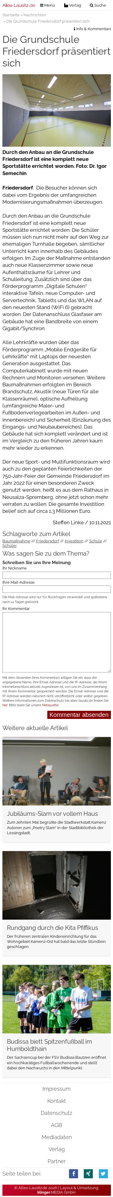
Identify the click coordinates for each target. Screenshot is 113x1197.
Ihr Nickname (14, 568)
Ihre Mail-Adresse (18, 582)
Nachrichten (35, 15)
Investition (74, 541)
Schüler (9, 545)
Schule (95, 541)
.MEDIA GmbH (56, 1192)
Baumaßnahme (16, 541)
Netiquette (50, 705)
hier (5, 705)
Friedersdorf (47, 541)
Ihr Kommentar (16, 608)
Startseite (11, 15)
